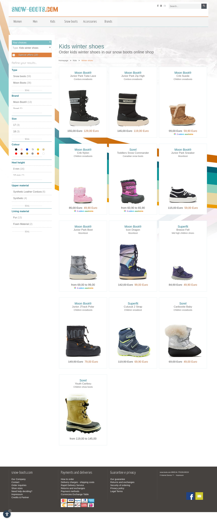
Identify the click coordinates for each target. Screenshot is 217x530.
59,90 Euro (189, 130)
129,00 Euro (90, 130)
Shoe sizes (17, 488)
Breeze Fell (182, 229)
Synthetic (20, 198)
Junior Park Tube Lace (83, 76)
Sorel (18, 108)
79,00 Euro (90, 361)
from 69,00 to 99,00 (83, 284)
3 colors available (133, 211)
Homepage (63, 60)
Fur (17, 217)
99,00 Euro (140, 284)
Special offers (28, 55)
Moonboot (183, 156)
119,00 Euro (140, 130)
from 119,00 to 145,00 (83, 438)
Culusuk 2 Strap (133, 306)
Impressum (17, 494)
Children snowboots (183, 79)
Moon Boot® (22, 102)
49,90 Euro (89, 207)
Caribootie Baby (183, 306)
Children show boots (83, 387)
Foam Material (22, 224)
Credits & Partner (20, 497)
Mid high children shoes (183, 233)
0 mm (18, 169)
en (165, 6)
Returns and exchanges (73, 488)
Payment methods (70, 491)
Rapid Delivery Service (72, 485)
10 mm (18, 175)
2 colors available (183, 134)
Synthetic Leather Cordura (29, 191)
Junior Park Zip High (133, 76)
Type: (16, 48)
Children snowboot (133, 310)
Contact (15, 482)
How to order (67, 479)
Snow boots (22, 76)
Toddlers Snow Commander (133, 152)
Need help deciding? (21, 491)
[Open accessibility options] (7, 514)
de (161, 6)
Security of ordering (120, 485)
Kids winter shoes (28, 48)
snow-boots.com (165, 472)
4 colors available (83, 288)
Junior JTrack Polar (83, 306)
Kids (75, 60)
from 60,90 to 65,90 (133, 207)
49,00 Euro (189, 361)
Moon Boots (22, 82)
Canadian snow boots (133, 156)
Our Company (18, 479)
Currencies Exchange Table (75, 494)
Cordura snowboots (83, 79)
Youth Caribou (83, 383)
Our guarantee (117, 479)
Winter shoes (87, 60)
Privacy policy (117, 488)
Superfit (183, 226)
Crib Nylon (83, 152)
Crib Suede (182, 76)
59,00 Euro (190, 207)
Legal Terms (116, 491)
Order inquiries (18, 485)
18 (16, 131)
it (158, 6)
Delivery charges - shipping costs (77, 482)
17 (16, 125)
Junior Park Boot (83, 229)
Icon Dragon (133, 229)
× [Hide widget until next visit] (9, 511)
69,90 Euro (140, 361)
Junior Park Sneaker (183, 152)
